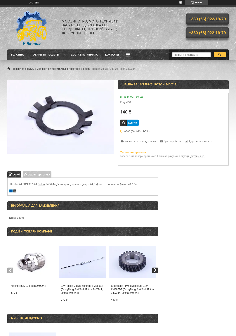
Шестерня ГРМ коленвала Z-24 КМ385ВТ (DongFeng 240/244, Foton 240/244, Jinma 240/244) (132, 289)
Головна (17, 54)
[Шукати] (220, 54)
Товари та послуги (45, 54)
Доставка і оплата (84, 54)
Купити (132, 122)
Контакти (112, 54)
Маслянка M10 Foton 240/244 (28, 285)
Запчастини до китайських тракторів (58, 68)
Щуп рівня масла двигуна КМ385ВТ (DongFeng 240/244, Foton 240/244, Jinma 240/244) (82, 289)
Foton (86, 68)
